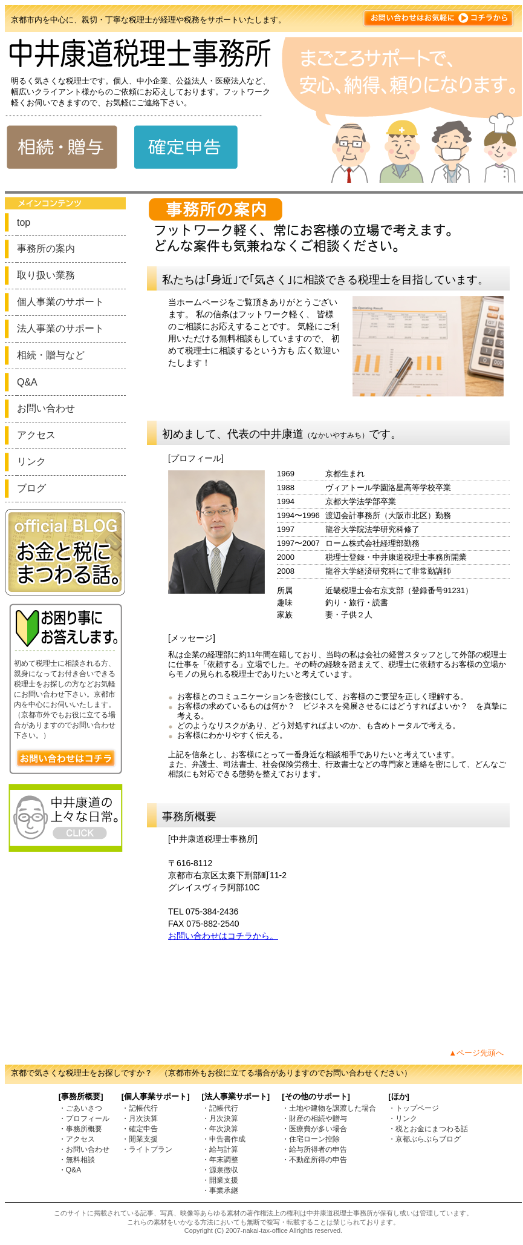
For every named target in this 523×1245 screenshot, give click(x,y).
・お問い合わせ (84, 1149)
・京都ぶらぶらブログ (424, 1139)
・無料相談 (77, 1159)
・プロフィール (84, 1118)
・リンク (402, 1118)
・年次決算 (220, 1129)
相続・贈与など (51, 355)
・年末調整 (220, 1159)
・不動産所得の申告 (314, 1159)
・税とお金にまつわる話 (428, 1129)
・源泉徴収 (220, 1170)
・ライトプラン (147, 1149)
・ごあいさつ (80, 1108)
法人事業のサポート (60, 328)
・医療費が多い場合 (314, 1129)
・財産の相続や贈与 (314, 1118)
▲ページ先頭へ (476, 1052)
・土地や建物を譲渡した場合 (329, 1108)
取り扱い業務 (46, 275)
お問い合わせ (46, 408)
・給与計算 (220, 1149)
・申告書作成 (223, 1139)
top (23, 222)
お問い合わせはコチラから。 (223, 936)
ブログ (31, 488)
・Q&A (70, 1170)
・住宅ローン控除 (311, 1139)
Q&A (27, 382)
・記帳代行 (140, 1108)
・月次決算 (140, 1118)
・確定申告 (140, 1129)
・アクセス (77, 1139)
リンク (31, 461)
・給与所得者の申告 (314, 1149)
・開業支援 (140, 1139)
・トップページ (413, 1108)
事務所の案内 (46, 248)
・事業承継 (220, 1190)
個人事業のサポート (60, 302)
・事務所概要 (80, 1129)
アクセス (36, 435)
